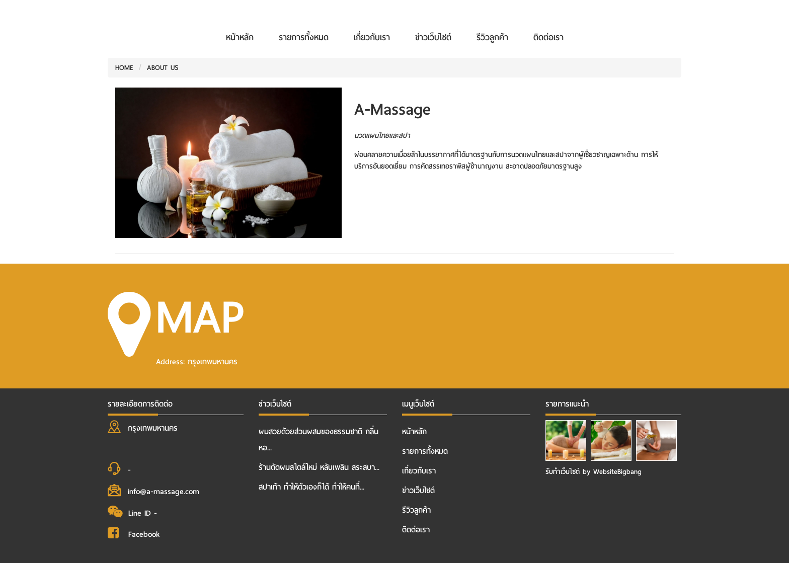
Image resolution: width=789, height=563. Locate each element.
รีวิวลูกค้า (492, 37)
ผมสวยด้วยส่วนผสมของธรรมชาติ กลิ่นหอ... (318, 439)
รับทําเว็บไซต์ (564, 471)
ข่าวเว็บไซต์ (433, 37)
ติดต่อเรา (548, 37)
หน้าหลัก (240, 37)
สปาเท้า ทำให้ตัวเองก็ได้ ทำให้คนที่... (311, 487)
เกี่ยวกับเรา (372, 37)
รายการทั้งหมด (304, 37)
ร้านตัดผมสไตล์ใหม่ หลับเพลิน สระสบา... (319, 467)
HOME (124, 67)
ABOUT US (163, 67)
